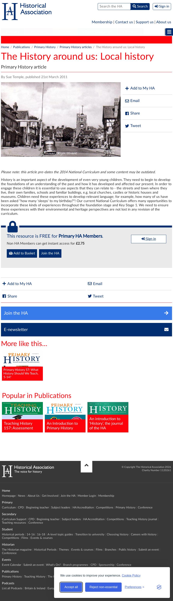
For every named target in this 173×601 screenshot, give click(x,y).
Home (5, 47)
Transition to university (89, 534)
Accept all (71, 587)
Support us (144, 22)
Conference (145, 507)
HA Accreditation (83, 507)
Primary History (13, 39)
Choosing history (118, 534)
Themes (64, 549)
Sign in (149, 239)
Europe (52, 588)
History (88, 39)
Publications (21, 47)
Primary (12, 32)
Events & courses (42, 538)
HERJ (132, 39)
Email (132, 101)
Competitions (104, 507)
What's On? (53, 564)
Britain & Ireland (35, 588)
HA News (148, 39)
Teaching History (41, 39)
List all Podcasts (12, 588)
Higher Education (97, 32)
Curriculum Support (14, 519)
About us (163, 22)
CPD (21, 507)
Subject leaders (60, 507)
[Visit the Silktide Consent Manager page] (159, 587)
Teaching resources (14, 522)
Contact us (124, 22)
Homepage (9, 495)
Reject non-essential (103, 587)
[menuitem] (13, 32)
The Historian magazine (17, 549)
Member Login (87, 495)
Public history (127, 549)
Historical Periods (45, 549)
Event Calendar (11, 564)
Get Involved (50, 495)
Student (65, 32)
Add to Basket (22, 253)
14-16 (31, 534)
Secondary (39, 32)
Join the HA (50, 253)
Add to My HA (140, 88)
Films (24, 538)
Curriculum (9, 507)
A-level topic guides (60, 534)
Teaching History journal (141, 519)
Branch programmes (75, 564)
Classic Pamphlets (110, 39)
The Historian (68, 39)
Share (132, 113)
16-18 (41, 534)
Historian (130, 32)
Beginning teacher (37, 507)
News (21, 495)
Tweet (133, 126)
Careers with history (144, 534)
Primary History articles (76, 47)
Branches (110, 549)
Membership (102, 22)
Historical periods (13, 534)
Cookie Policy (131, 575)
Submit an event (148, 549)
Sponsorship (106, 564)
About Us (34, 495)
